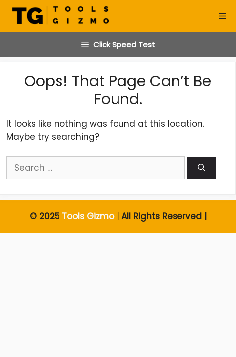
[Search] (201, 168)
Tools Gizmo (88, 216)
